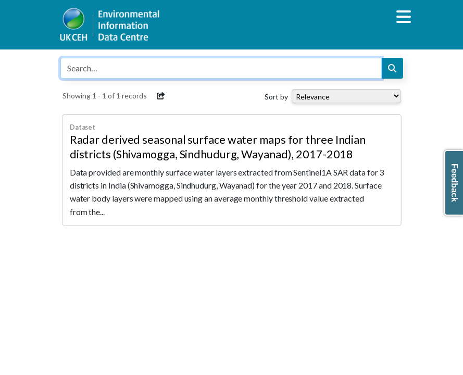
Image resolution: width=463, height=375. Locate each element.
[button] (161, 95)
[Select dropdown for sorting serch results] (346, 96)
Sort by (276, 96)
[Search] (392, 68)
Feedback (454, 183)
